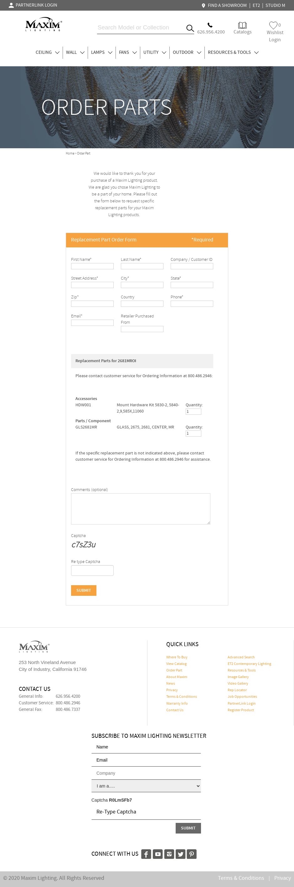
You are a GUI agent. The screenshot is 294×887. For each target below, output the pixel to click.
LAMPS (101, 52)
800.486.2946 (68, 703)
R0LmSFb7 (120, 800)
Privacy (172, 690)
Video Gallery (238, 683)
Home (70, 153)
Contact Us (174, 710)
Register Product (241, 710)
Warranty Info (177, 703)
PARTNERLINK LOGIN (33, 5)
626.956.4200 (68, 696)
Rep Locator (237, 690)
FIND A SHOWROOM (225, 6)
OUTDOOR (187, 52)
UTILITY (154, 52)
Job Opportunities (242, 696)
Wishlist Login (275, 32)
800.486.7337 (68, 710)
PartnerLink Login (242, 703)
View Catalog (176, 664)
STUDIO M (275, 6)
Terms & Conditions (181, 696)
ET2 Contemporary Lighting (249, 664)
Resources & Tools (242, 670)
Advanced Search (241, 657)
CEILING (47, 52)
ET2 (256, 6)
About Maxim (176, 677)
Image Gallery (238, 677)
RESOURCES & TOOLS (233, 52)
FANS (128, 52)
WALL (75, 52)
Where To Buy (177, 657)
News (170, 683)
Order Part (174, 670)
